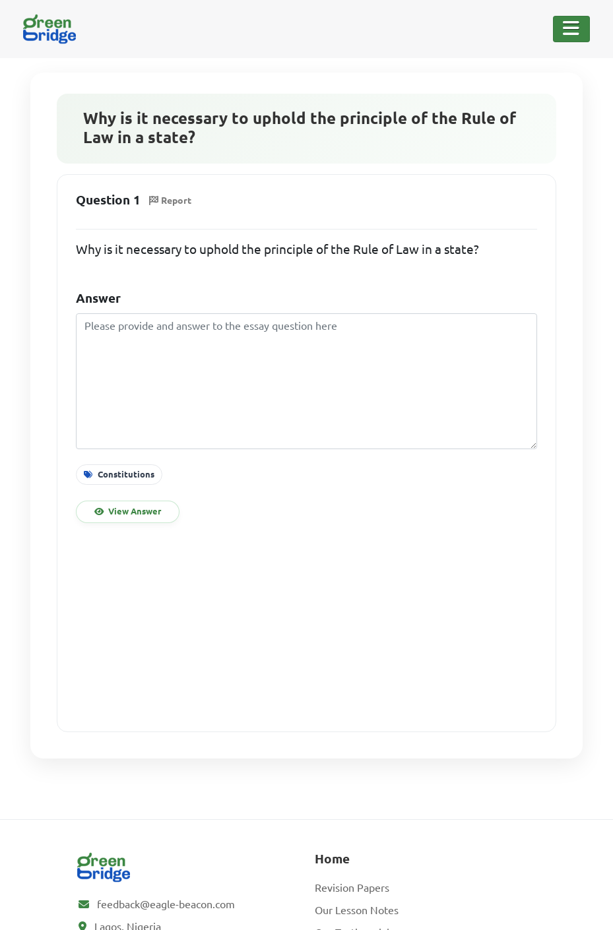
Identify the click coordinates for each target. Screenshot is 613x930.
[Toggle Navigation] (571, 29)
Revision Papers (352, 888)
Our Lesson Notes (357, 910)
